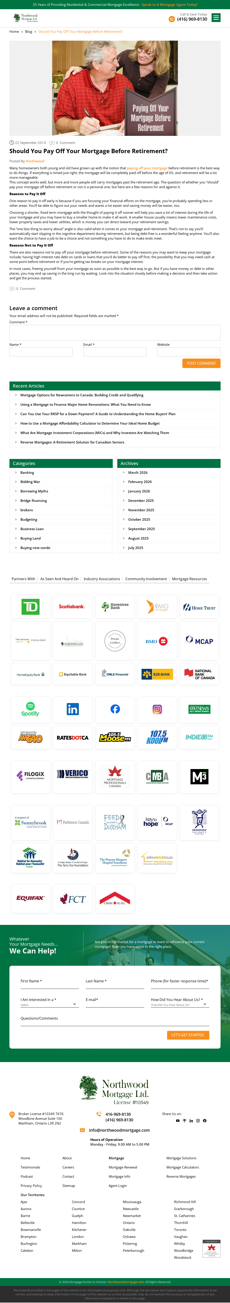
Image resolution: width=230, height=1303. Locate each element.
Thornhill (181, 1223)
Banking (27, 472)
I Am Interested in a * (38, 1000)
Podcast (27, 1177)
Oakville (129, 1230)
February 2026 (140, 482)
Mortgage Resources (189, 578)
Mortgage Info (119, 1177)
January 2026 (139, 491)
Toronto (180, 1230)
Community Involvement (146, 578)
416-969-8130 (118, 1114)
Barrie (25, 1216)
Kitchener (79, 1230)
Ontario (129, 1223)
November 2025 (141, 510)
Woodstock (182, 1258)
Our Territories (32, 1195)
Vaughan (181, 1237)
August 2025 (138, 538)
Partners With (23, 578)
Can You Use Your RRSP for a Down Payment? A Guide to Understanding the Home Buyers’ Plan (98, 414)
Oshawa (129, 1237)
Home (14, 31)
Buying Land (30, 538)
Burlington (29, 1244)
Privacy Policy (31, 1186)
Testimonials (30, 1167)
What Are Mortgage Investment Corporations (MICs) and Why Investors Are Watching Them (94, 432)
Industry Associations (102, 578)
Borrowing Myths (34, 491)
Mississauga (132, 1202)
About (67, 1158)
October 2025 (139, 519)
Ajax (24, 1202)
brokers (26, 510)
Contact (68, 1177)
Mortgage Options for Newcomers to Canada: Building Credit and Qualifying (81, 395)
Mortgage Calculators (182, 1167)
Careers (68, 1167)
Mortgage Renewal (123, 1167)
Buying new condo (35, 548)
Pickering (130, 1244)
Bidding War (30, 482)
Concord (78, 1202)
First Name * (31, 981)
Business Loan (32, 529)
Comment (18, 322)
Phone (179, 981)
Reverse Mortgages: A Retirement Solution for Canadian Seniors (72, 442)
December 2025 (141, 500)
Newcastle (131, 1209)
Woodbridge (183, 1251)
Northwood (35, 161)
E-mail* (92, 1000)
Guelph (77, 1216)
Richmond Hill (185, 1202)
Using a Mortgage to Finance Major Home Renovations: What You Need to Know (85, 404)
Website (163, 344)
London (78, 1237)
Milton (77, 1251)
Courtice (78, 1209)
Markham (79, 1244)
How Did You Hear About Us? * (177, 1000)
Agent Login (118, 1186)
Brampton (28, 1237)
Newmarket (132, 1216)
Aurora (26, 1209)
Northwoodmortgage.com (126, 1282)
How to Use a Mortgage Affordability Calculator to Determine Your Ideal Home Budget (90, 423)
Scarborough (184, 1209)
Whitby (179, 1244)
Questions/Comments (39, 1019)
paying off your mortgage (147, 168)
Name (15, 344)
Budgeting (28, 519)
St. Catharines (184, 1216)
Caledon (27, 1251)
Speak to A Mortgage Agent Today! (169, 4)
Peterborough (133, 1251)
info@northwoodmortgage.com (119, 1130)
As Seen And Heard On (59, 578)
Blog (28, 31)
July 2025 (135, 548)
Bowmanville (31, 1230)
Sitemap (68, 1186)
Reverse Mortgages (181, 1177)
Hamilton (79, 1223)
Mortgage (116, 1158)
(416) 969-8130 (119, 1120)
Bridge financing (33, 500)
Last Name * (96, 981)
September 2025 (141, 529)
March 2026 (138, 472)
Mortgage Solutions (181, 1158)
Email (89, 344)
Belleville (28, 1223)
